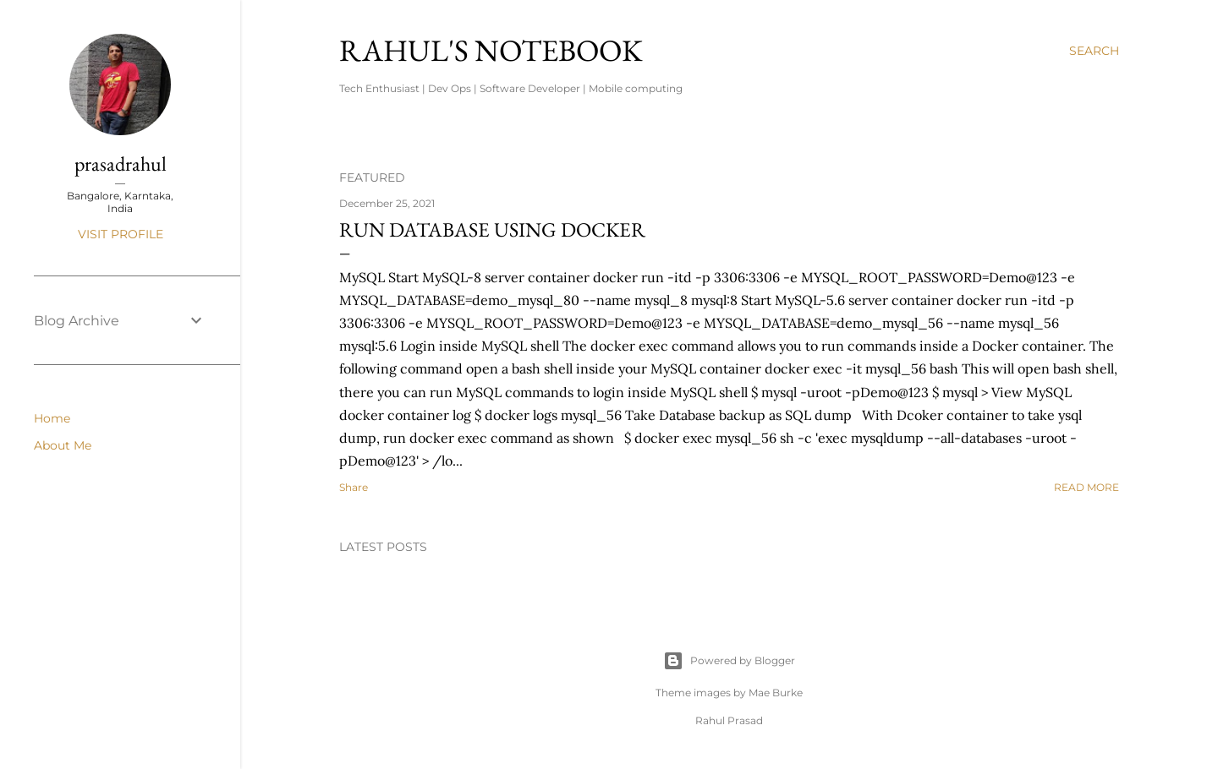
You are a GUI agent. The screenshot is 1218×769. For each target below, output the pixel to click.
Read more (1086, 487)
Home (52, 418)
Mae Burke (776, 692)
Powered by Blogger (729, 661)
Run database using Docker (492, 229)
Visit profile (120, 234)
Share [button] (353, 487)
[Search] (1094, 50)
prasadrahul (120, 163)
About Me (62, 445)
